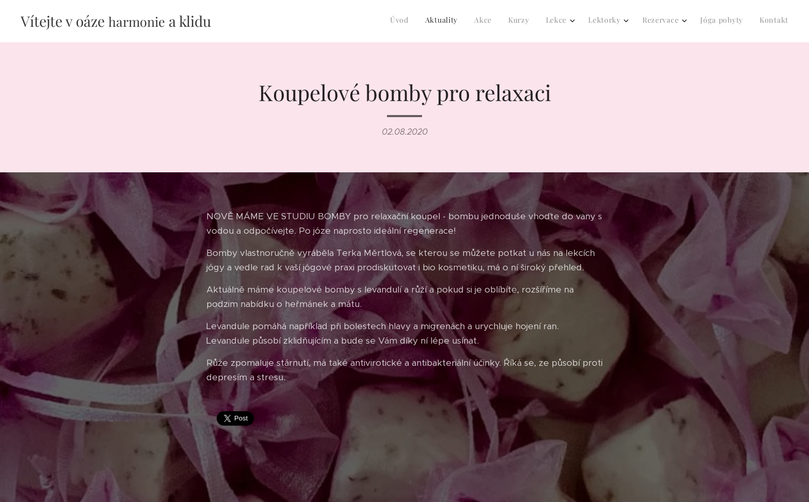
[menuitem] (643, 21)
